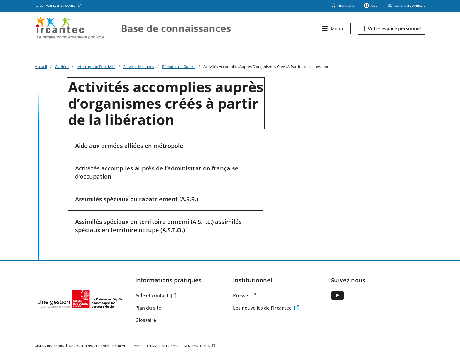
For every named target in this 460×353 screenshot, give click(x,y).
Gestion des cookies (49, 345)
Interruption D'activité (96, 66)
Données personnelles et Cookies (155, 345)
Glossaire (145, 320)
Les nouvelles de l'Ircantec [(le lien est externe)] (266, 308)
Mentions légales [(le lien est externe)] (199, 345)
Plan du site (148, 308)
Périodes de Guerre (178, 66)
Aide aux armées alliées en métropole (129, 146)
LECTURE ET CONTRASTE (409, 6)
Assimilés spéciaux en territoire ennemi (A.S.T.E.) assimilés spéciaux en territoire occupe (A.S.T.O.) (158, 226)
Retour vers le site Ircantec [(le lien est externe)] (58, 6)
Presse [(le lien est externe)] (244, 295)
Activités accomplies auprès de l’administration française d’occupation (157, 172)
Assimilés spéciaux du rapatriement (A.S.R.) (136, 199)
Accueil (41, 66)
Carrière (62, 66)
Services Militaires (138, 66)
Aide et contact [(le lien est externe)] (156, 295)
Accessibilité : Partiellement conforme (97, 345)
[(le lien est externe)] (337, 295)
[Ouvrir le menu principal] (332, 28)
